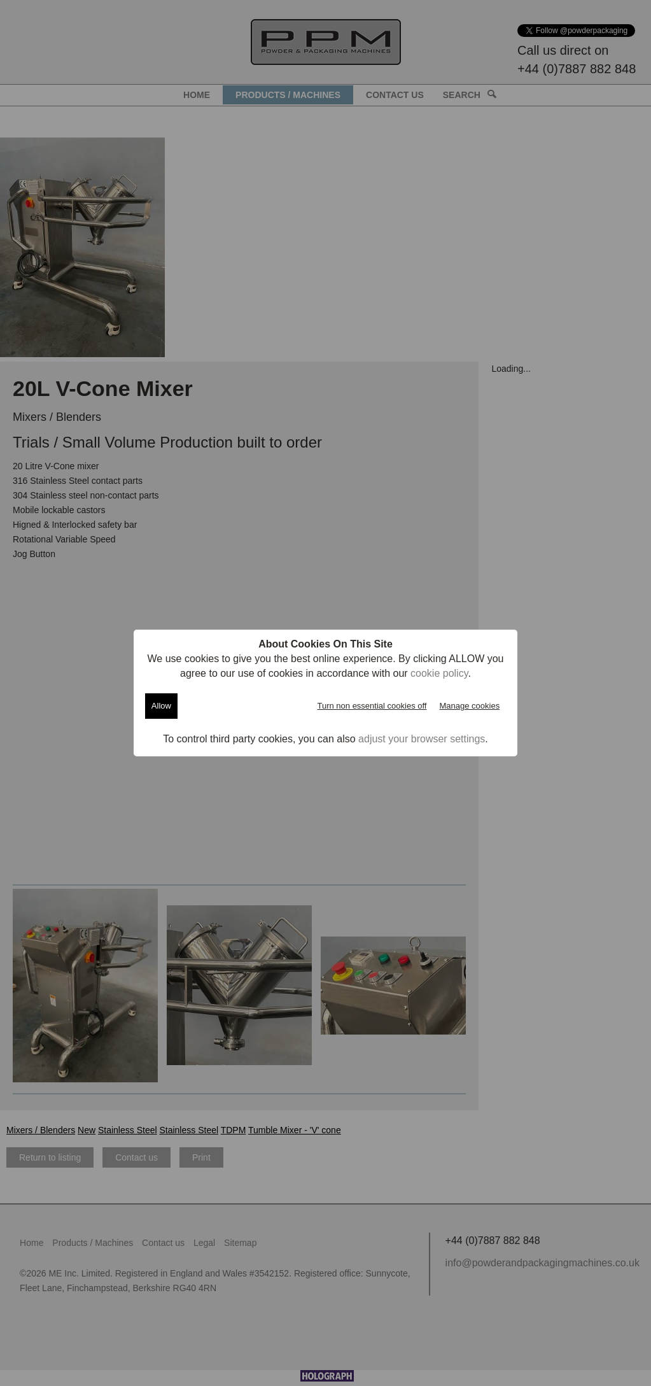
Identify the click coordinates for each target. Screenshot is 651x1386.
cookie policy (439, 673)
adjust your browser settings (421, 738)
